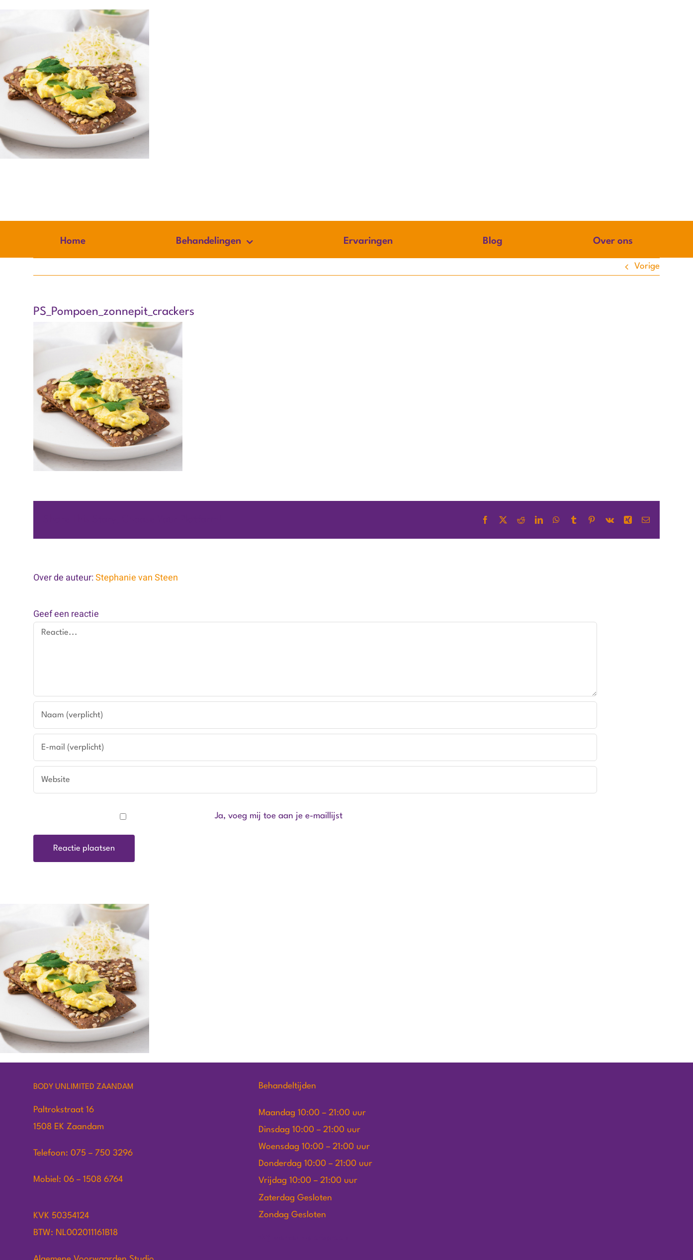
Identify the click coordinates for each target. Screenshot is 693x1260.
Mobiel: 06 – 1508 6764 (78, 1179)
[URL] (315, 779)
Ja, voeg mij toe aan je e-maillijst (189, 816)
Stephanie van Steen (136, 577)
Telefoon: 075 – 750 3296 (83, 1153)
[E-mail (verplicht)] (315, 747)
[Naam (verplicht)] (315, 715)
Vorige (647, 266)
